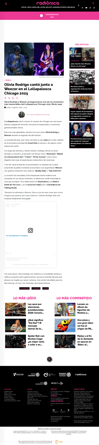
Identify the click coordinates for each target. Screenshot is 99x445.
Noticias (23, 7)
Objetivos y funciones (10, 394)
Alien (58, 347)
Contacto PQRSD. (79, 402)
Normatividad (8, 396)
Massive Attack (75, 60)
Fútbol (58, 315)
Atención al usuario (32, 391)
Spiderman (9, 347)
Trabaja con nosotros (33, 393)
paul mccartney (75, 135)
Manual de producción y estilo (12, 400)
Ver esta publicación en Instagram (17, 235)
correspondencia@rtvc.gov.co (82, 399)
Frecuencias (71, 7)
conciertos (36, 288)
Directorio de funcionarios (34, 400)
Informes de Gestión (9, 399)
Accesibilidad (54, 421)
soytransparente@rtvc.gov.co (82, 422)
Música (29, 7)
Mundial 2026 (10, 331)
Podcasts (49, 7)
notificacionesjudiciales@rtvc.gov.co (83, 417)
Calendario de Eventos (60, 7)
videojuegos (60, 331)
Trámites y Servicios (32, 399)
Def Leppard (74, 108)
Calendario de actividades (34, 394)
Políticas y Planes (8, 397)
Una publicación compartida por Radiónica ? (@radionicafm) (30, 264)
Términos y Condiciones (33, 404)
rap (72, 83)
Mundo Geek (36, 7)
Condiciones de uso (56, 419)
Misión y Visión (8, 393)
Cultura (42, 7)
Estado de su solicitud (33, 402)
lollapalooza (25, 288)
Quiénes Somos (8, 391)
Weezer (46, 288)
